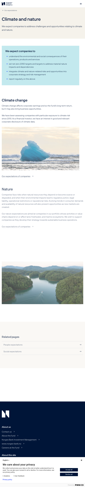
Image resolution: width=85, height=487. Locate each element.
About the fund (8, 435)
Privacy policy (7, 479)
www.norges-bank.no (11, 443)
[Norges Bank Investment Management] (7, 4)
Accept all (69, 470)
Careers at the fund (10, 447)
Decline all (68, 474)
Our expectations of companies (16, 176)
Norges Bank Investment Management (19, 439)
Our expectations (10, 10)
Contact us (7, 431)
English (6, 460)
